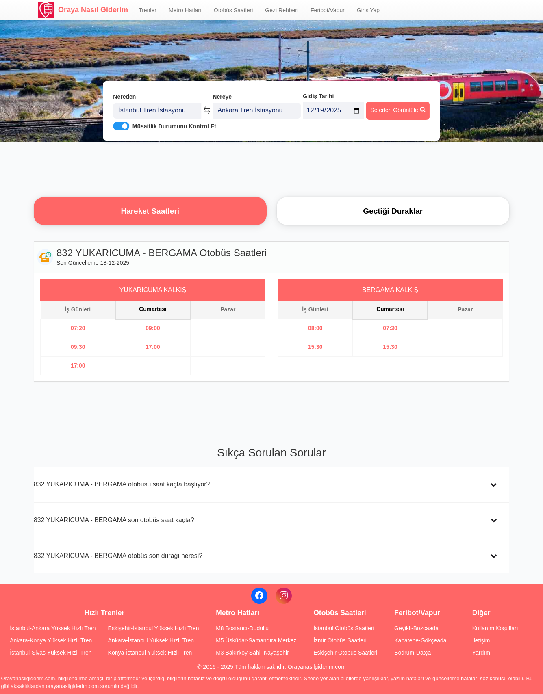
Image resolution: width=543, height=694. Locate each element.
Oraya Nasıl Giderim (83, 10)
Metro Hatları (185, 10)
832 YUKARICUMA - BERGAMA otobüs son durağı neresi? (118, 555)
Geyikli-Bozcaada (416, 628)
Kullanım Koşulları (495, 628)
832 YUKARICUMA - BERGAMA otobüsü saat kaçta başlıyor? (122, 484)
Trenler (147, 10)
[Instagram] (284, 596)
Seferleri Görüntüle (397, 110)
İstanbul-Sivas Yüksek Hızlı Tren (50, 652)
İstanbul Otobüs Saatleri (343, 628)
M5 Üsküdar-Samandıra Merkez (256, 640)
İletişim (481, 640)
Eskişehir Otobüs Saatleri (345, 652)
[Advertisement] (271, 168)
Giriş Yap (368, 10)
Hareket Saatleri (150, 211)
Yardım (481, 652)
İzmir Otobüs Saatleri (340, 640)
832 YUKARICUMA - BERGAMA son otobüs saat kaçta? (114, 520)
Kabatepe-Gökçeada (420, 640)
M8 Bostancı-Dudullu (242, 628)
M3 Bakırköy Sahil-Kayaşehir (252, 652)
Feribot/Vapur (328, 10)
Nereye (222, 96)
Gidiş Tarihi (318, 96)
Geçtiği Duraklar (393, 211)
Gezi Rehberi (281, 10)
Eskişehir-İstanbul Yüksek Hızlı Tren (153, 628)
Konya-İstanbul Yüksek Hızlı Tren (150, 652)
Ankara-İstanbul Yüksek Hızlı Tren (151, 640)
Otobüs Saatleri (233, 10)
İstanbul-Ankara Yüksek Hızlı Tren (53, 628)
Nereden (124, 96)
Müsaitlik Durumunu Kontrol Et (174, 126)
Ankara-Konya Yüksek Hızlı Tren (51, 640)
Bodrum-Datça (412, 652)
